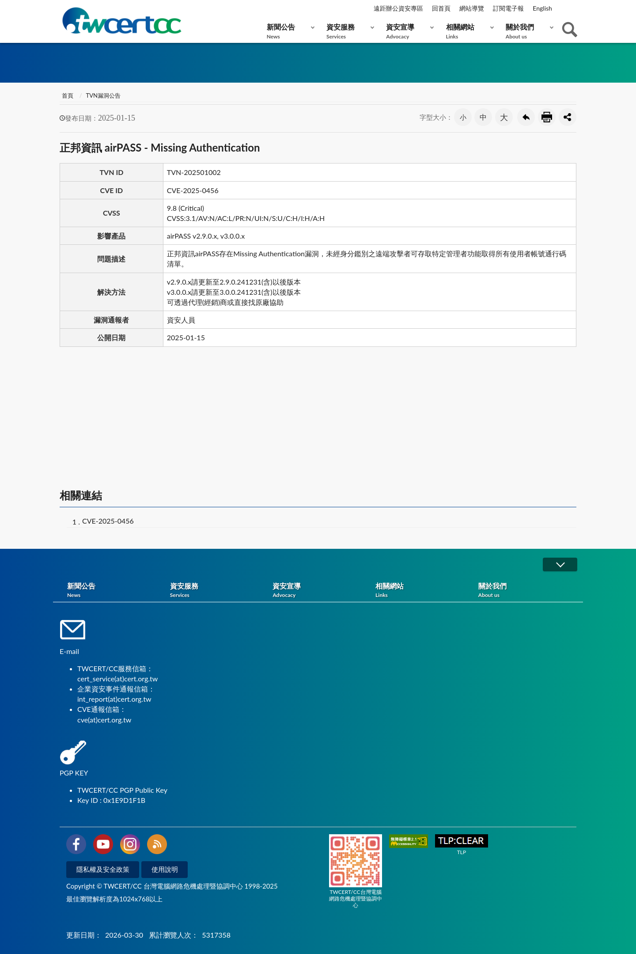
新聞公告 (288, 31)
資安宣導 (408, 31)
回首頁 (441, 8)
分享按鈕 (567, 117)
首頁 (67, 95)
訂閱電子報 (508, 8)
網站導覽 (471, 8)
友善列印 (547, 117)
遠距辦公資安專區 (398, 8)
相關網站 (468, 31)
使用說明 (164, 869)
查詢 (569, 29)
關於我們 (527, 31)
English (542, 8)
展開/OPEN (560, 564)
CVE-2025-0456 (108, 521)
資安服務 (348, 31)
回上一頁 (526, 117)
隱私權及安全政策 (102, 869)
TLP (461, 845)
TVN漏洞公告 (103, 95)
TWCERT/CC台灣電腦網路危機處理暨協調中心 (355, 871)
